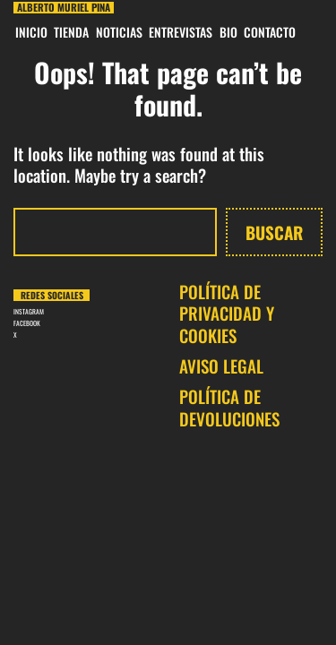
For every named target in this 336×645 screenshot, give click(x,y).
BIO (228, 31)
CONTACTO (270, 31)
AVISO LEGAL (221, 365)
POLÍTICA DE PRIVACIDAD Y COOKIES (226, 313)
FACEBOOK (26, 323)
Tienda (71, 31)
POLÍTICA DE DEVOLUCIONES (229, 407)
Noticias (119, 31)
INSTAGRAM (28, 311)
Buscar (274, 232)
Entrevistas (180, 31)
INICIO (31, 31)
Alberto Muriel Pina (63, 8)
